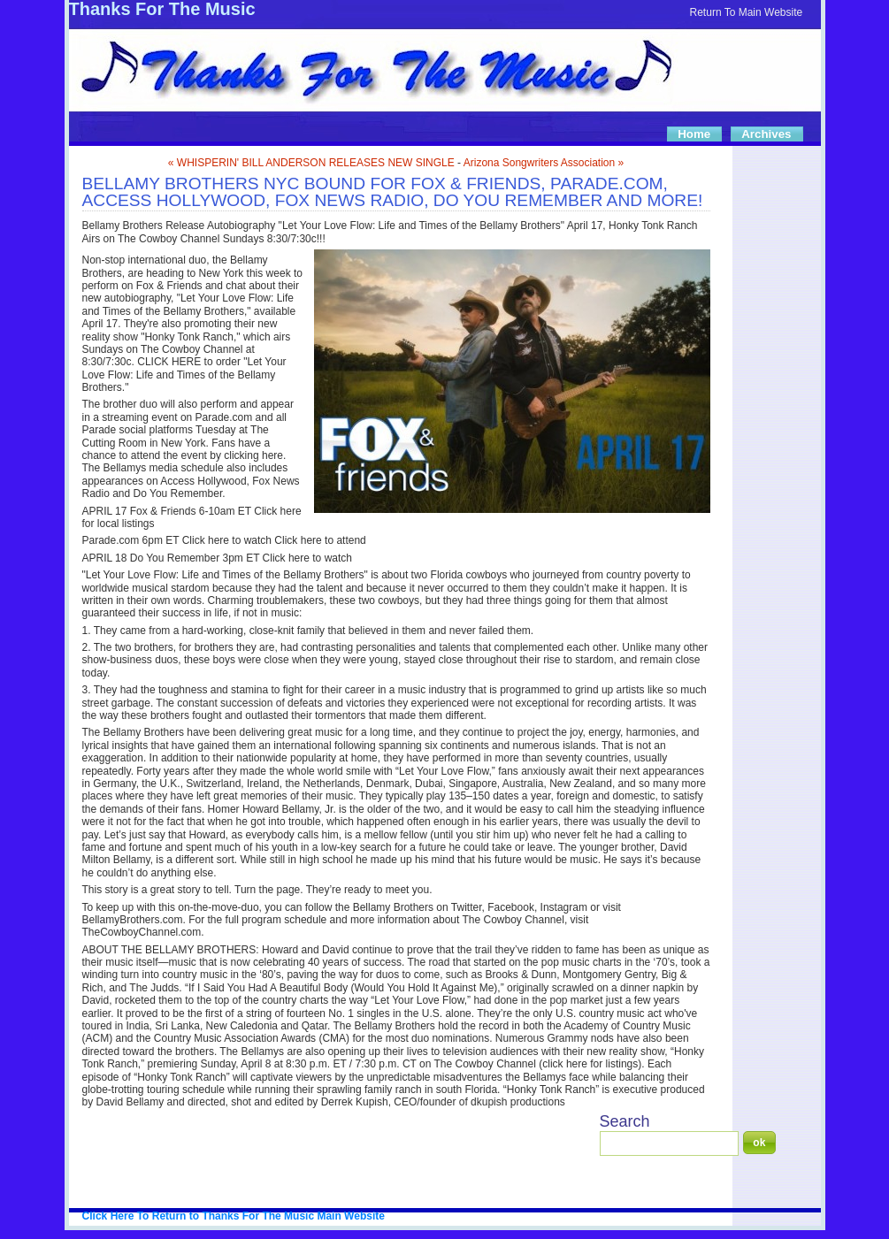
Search (625, 1121)
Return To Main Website (746, 12)
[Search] (669, 1143)
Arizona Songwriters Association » (544, 163)
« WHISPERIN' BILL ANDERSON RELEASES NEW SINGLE (311, 163)
